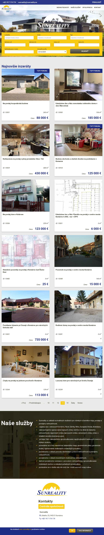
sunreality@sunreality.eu (27, 2)
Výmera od (8, 42)
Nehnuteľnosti (63, 7)
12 (58, 403)
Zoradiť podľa (42, 49)
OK (72, 531)
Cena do (81, 42)
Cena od (56, 42)
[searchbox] (19, 38)
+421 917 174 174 (9, 2)
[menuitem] (63, 7)
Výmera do (32, 42)
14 (67, 403)
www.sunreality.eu (25, 529)
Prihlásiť (96, 2)
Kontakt (97, 7)
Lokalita (7, 35)
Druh (38, 35)
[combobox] (19, 38)
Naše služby (76, 7)
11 (53, 403)
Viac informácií (85, 531)
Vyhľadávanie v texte (11, 49)
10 (49, 403)
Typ (71, 35)
